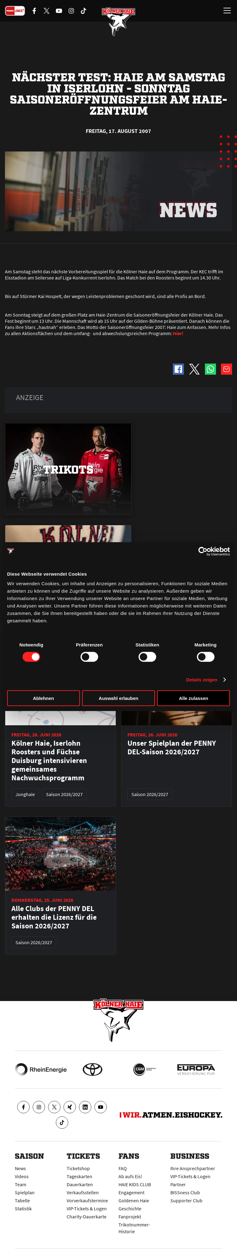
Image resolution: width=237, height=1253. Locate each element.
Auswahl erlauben (118, 698)
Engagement (131, 1192)
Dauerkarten (80, 1184)
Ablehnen (43, 698)
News (20, 1168)
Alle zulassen (193, 698)
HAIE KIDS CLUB (134, 1184)
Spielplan (25, 1192)
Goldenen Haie (133, 1200)
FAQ (122, 1168)
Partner (178, 1184)
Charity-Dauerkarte (86, 1216)
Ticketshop (78, 1168)
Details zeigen (201, 679)
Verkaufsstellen (83, 1192)
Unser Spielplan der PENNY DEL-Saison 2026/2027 (171, 747)
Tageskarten (79, 1176)
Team (20, 1184)
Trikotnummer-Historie (134, 1227)
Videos (22, 1176)
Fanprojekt (129, 1216)
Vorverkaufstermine (87, 1200)
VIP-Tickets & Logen (87, 1208)
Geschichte (129, 1208)
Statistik (23, 1208)
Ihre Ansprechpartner (192, 1168)
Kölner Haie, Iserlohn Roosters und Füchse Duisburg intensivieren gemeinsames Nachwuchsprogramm (49, 760)
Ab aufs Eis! (130, 1176)
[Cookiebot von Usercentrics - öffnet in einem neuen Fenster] (203, 551)
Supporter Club (186, 1200)
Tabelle (22, 1200)
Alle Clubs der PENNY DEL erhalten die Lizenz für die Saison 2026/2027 (54, 917)
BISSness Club (185, 1192)
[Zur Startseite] (118, 21)
